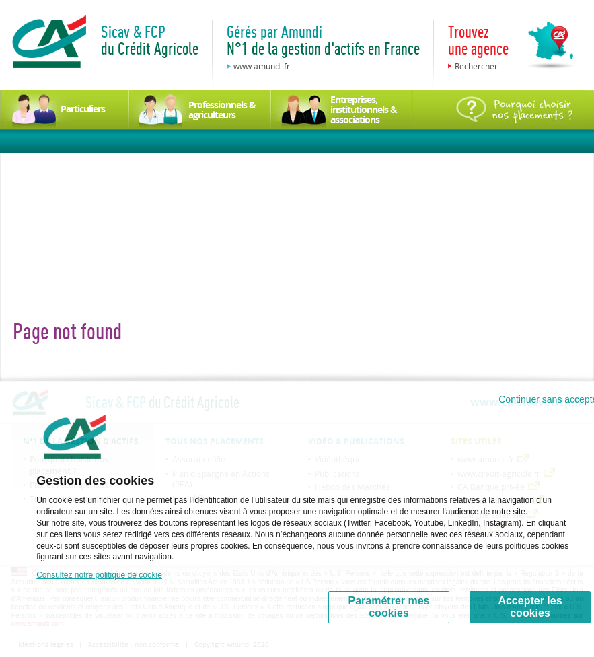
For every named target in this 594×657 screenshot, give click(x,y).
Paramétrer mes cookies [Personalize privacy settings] (389, 607)
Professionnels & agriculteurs (222, 109)
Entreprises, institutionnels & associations (363, 109)
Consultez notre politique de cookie (99, 575)
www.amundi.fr (261, 66)
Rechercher (476, 66)
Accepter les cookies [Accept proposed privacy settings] (530, 607)
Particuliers (83, 108)
